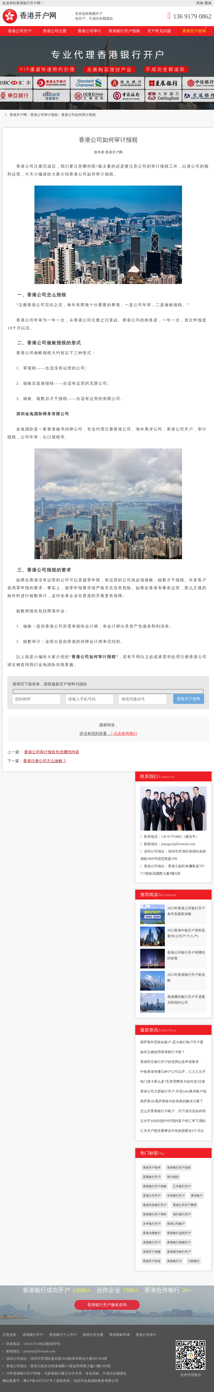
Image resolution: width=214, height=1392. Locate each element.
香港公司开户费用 (185, 1205)
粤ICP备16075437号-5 (39, 1381)
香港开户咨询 (194, 29)
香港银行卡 (174, 1261)
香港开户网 (29, 15)
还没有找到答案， (108, 733)
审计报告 (173, 1177)
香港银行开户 (33, 1335)
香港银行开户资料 (155, 1214)
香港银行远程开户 (179, 1233)
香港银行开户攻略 (155, 1186)
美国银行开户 (152, 1242)
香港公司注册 (54, 31)
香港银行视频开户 (179, 1242)
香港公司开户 (19, 31)
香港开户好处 (152, 1261)
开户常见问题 (159, 31)
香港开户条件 (152, 1167)
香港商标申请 (119, 1335)
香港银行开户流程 (179, 1167)
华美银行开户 (176, 1195)
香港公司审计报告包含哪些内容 (51, 752)
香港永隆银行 (152, 1233)
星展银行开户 (152, 1177)
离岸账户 (197, 1195)
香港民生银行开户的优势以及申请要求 (169, 1062)
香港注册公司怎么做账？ (44, 761)
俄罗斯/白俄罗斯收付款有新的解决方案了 (171, 1101)
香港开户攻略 (152, 1251)
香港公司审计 (89, 31)
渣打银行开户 (182, 1214)
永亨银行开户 (152, 1223)
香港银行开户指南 (124, 31)
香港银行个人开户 (63, 1335)
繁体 (208, 3)
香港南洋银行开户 (179, 1251)
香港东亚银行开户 (155, 1205)
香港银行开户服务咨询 (107, 1305)
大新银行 (194, 1261)
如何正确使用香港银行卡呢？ (162, 1052)
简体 (199, 3)
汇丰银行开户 (182, 1186)
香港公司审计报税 (44, 115)
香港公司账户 (176, 1223)
